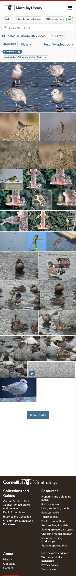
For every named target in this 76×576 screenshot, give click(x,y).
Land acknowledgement (55, 553)
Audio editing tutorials (54, 525)
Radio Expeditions (14, 512)
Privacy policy (49, 565)
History (7, 559)
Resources (49, 491)
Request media (50, 512)
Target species (50, 517)
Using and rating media (55, 508)
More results (38, 415)
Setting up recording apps (57, 529)
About (8, 554)
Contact (8, 568)
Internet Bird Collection (17, 516)
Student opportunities (54, 545)
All (70, 19)
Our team (9, 563)
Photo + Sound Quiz (53, 521)
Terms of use (48, 569)
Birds (6, 19)
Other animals (55, 19)
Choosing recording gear (56, 534)
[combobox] (41, 27)
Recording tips (50, 504)
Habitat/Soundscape (28, 19)
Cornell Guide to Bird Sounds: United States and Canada (16, 505)
